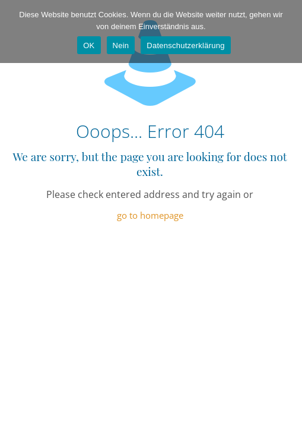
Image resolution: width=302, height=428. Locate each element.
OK (88, 45)
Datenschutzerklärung (185, 45)
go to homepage (150, 215)
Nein (121, 45)
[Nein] (287, 31)
